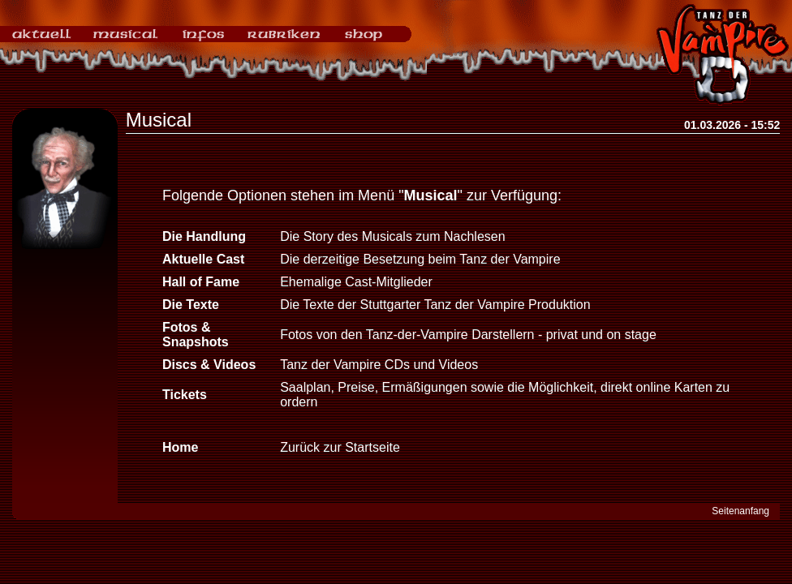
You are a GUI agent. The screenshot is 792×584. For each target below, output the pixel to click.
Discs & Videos (209, 364)
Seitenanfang (740, 511)
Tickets (184, 395)
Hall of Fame (200, 282)
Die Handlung (204, 236)
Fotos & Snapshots (195, 334)
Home (180, 447)
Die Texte (190, 304)
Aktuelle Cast (203, 259)
